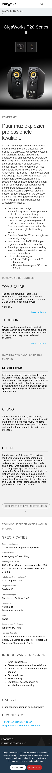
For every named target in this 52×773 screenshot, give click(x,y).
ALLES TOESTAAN (34, 767)
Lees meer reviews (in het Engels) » (26, 506)
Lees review (37, 312)
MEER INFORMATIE (18, 767)
